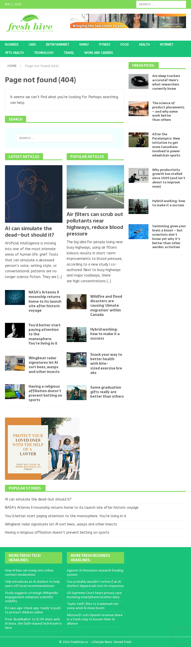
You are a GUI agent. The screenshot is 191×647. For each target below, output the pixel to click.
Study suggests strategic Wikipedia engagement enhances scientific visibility (31, 597)
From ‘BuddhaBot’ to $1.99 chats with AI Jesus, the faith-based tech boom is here (33, 623)
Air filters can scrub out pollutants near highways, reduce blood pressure (95, 224)
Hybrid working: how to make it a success (105, 334)
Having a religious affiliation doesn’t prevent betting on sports (45, 393)
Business (11, 44)
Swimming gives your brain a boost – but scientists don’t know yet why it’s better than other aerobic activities (169, 236)
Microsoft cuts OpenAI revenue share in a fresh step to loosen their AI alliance (95, 619)
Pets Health (14, 53)
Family (84, 44)
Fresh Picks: (143, 65)
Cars (32, 44)
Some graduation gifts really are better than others (107, 392)
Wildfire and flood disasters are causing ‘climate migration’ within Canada (106, 305)
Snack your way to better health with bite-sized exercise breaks (106, 363)
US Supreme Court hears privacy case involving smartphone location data (94, 595)
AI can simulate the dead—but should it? (29, 231)
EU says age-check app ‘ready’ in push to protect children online (33, 610)
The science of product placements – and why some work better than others (168, 111)
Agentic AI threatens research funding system (95, 572)
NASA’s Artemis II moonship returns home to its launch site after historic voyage (45, 301)
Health (144, 44)
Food (124, 44)
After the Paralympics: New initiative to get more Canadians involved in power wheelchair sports (166, 145)
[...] (59, 277)
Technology (43, 53)
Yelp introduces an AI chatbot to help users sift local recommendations (32, 583)
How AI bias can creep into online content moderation (29, 572)
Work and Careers (98, 53)
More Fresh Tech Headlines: (25, 558)
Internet (166, 44)
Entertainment (57, 44)
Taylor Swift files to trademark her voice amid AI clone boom (93, 606)
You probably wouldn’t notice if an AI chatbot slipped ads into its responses (95, 583)
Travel (69, 53)
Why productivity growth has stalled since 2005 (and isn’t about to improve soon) (168, 178)
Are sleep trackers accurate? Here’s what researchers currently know (166, 82)
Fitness (104, 44)
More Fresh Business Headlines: (90, 558)
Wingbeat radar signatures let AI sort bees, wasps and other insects (44, 364)
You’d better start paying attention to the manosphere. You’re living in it (65, 516)
